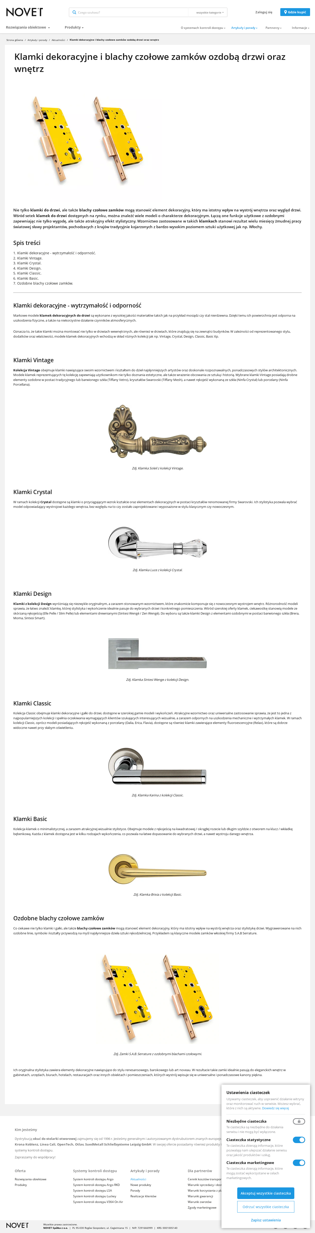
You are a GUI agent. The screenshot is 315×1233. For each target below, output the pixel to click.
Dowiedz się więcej (275, 1108)
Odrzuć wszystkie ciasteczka (266, 1206)
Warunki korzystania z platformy (210, 1191)
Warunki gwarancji (200, 1197)
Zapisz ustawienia (266, 1220)
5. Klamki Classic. (27, 274)
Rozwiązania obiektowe (26, 28)
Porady (135, 1191)
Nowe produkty (140, 1185)
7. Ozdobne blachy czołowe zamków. (43, 284)
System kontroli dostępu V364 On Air (98, 1203)
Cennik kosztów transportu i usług (211, 1180)
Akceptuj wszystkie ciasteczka (266, 1193)
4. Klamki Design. (27, 269)
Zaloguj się (263, 12)
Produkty (73, 28)
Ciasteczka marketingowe (250, 1162)
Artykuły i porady (243, 28)
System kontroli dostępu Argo (93, 1180)
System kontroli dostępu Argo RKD (96, 1185)
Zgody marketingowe (202, 1208)
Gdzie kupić (297, 12)
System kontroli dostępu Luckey (94, 1197)
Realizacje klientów (143, 1197)
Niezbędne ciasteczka (246, 1121)
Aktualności (58, 41)
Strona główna (14, 41)
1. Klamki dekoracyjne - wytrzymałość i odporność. (54, 254)
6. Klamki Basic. (26, 279)
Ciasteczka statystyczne (248, 1139)
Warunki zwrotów (199, 1203)
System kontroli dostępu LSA (92, 1191)
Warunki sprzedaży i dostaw (207, 1185)
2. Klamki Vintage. (28, 259)
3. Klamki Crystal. (27, 264)
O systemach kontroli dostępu (202, 28)
